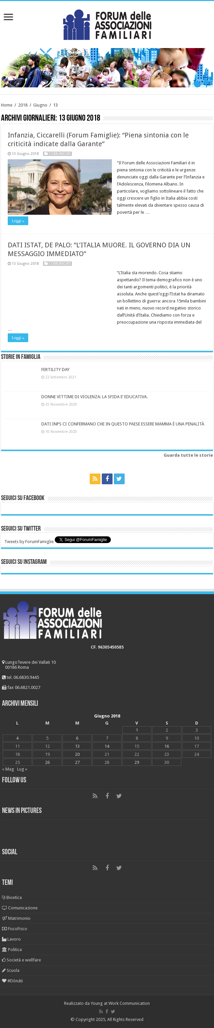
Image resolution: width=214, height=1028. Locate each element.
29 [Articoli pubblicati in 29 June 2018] (136, 762)
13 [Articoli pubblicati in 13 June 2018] (77, 746)
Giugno (40, 105)
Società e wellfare (21, 959)
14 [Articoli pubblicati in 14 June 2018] (106, 746)
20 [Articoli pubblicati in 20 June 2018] (77, 754)
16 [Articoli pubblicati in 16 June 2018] (166, 746)
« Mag (8, 769)
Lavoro (11, 939)
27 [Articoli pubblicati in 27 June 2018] (77, 762)
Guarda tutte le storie (188, 455)
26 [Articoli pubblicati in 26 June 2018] (47, 762)
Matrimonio (16, 918)
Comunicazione (20, 907)
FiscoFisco (14, 928)
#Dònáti (12, 980)
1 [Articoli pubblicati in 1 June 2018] (137, 730)
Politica (12, 949)
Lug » (22, 769)
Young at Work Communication (120, 1003)
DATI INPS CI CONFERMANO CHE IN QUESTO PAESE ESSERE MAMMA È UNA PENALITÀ (122, 423)
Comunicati (60, 154)
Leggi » (18, 220)
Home (6, 105)
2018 (23, 105)
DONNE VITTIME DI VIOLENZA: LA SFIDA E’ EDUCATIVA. (94, 396)
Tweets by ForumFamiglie (29, 541)
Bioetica (12, 897)
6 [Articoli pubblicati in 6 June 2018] (77, 738)
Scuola (10, 970)
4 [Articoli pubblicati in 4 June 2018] (17, 738)
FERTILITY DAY (55, 369)
